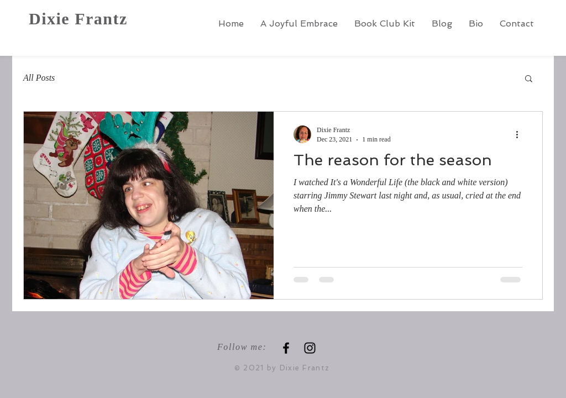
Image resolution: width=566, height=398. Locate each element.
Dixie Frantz (78, 18)
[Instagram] (309, 348)
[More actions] (520, 134)
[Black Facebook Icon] (286, 348)
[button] (528, 79)
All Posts (39, 77)
